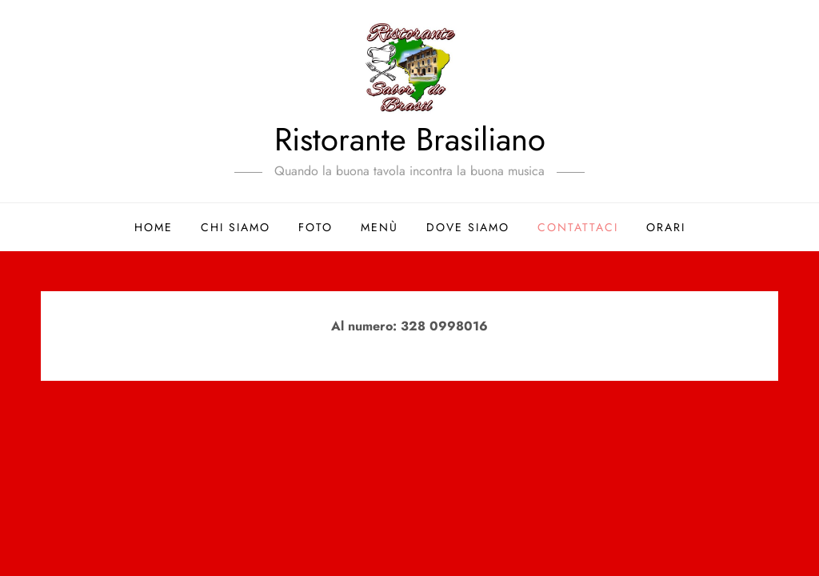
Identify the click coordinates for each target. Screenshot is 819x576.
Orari (665, 227)
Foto (315, 227)
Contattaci (577, 227)
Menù (379, 227)
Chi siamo (235, 227)
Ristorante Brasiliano (409, 139)
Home (153, 227)
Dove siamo (467, 227)
